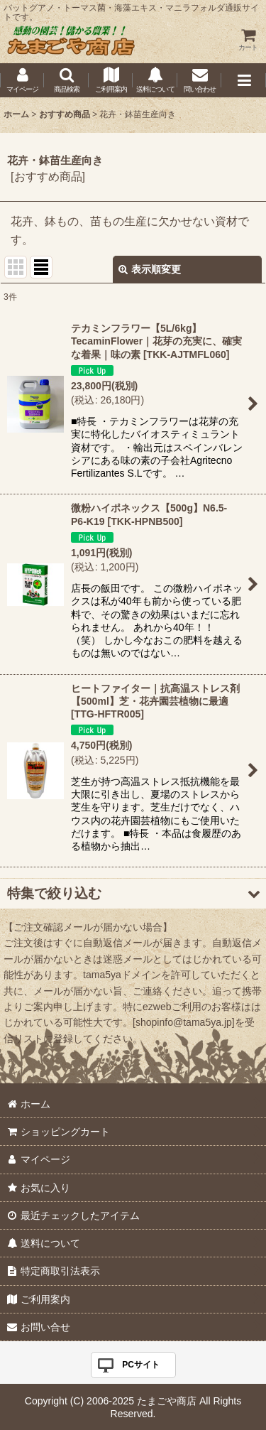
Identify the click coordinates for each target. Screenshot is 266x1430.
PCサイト (141, 1365)
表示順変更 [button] (149, 269)
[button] (66, 80)
